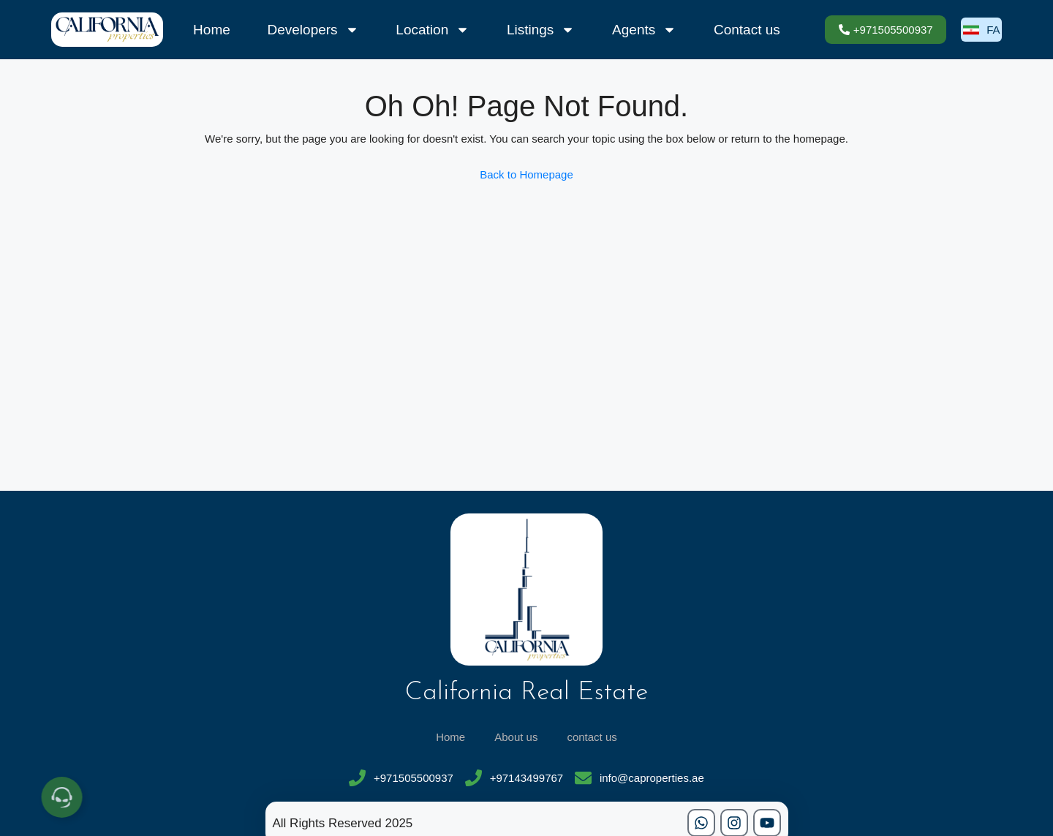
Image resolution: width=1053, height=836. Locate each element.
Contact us (747, 29)
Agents (644, 30)
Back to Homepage (526, 174)
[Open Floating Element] (65, 797)
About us (515, 737)
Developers (313, 30)
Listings (541, 30)
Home (211, 29)
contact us (591, 737)
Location (432, 30)
